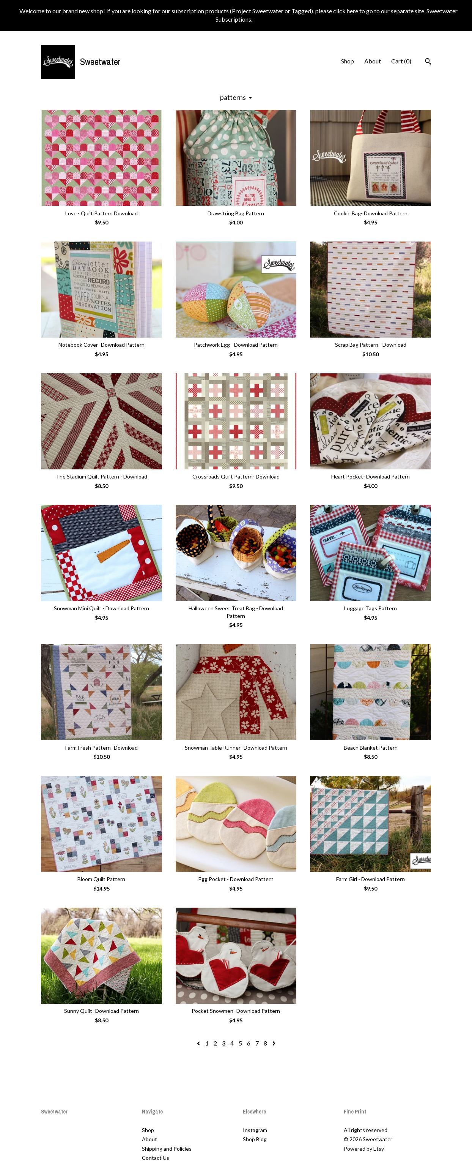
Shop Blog (255, 1139)
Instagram (255, 1130)
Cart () (401, 61)
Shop (347, 61)
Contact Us (155, 1157)
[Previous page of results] (199, 1043)
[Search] (428, 62)
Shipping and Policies (167, 1148)
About (372, 61)
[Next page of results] (274, 1043)
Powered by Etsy (364, 1148)
